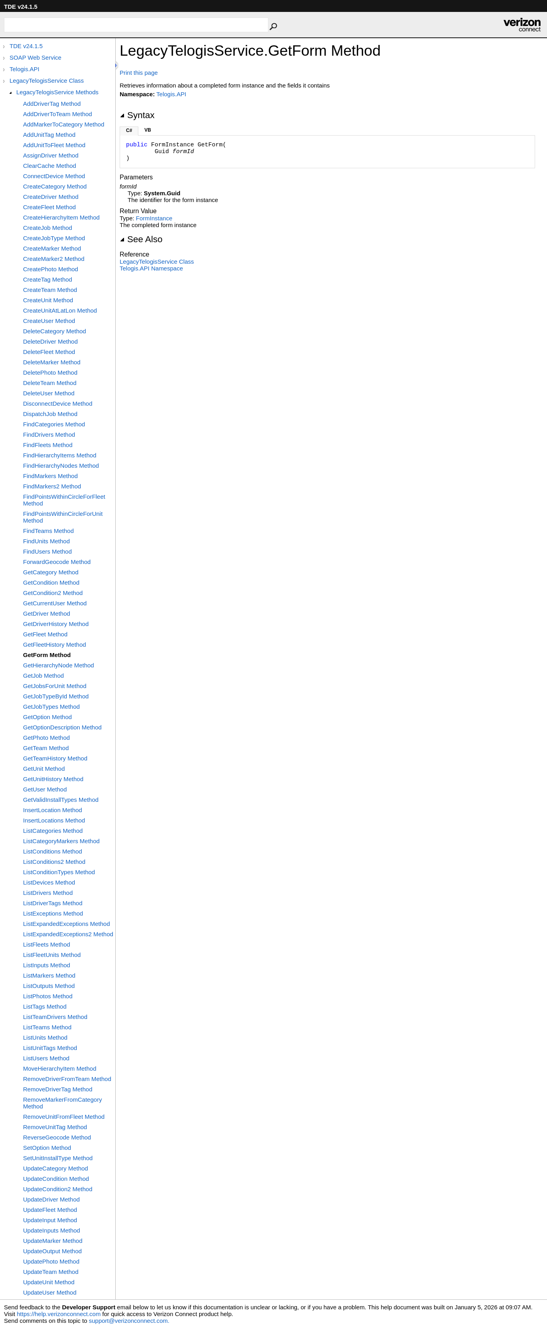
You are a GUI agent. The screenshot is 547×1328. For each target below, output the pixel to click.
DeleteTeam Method (49, 382)
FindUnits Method (46, 541)
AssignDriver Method (50, 155)
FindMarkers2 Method (52, 486)
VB (147, 130)
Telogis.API (24, 69)
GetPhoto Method (46, 737)
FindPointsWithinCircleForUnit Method (63, 517)
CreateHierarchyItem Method (61, 217)
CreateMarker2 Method (53, 258)
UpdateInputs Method (51, 1230)
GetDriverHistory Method (56, 623)
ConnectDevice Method (54, 176)
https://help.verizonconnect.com (59, 1314)
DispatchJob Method (50, 413)
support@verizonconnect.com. (129, 1320)
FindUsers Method (47, 551)
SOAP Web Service (35, 57)
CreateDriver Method (50, 196)
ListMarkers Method (49, 975)
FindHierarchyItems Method (59, 455)
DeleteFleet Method (49, 351)
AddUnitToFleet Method (54, 145)
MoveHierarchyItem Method (59, 1068)
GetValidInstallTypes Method (61, 799)
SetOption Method (47, 1147)
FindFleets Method (47, 444)
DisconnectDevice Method (57, 403)
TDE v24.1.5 (26, 46)
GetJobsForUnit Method (54, 685)
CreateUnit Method (48, 300)
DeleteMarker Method (51, 362)
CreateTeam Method (50, 289)
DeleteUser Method (48, 393)
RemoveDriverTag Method (57, 1089)
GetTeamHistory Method (55, 758)
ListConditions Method (52, 851)
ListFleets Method (46, 944)
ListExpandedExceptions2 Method (68, 934)
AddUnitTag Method (49, 134)
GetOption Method (47, 717)
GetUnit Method (44, 768)
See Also (141, 239)
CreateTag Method (47, 279)
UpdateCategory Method (55, 1168)
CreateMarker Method (52, 248)
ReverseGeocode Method (57, 1137)
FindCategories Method (54, 424)
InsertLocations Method (54, 820)
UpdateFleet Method (50, 1209)
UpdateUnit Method (48, 1282)
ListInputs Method (46, 965)
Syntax (137, 115)
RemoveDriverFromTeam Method (67, 1078)
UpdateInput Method (50, 1220)
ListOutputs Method (49, 985)
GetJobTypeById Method (56, 696)
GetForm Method (47, 654)
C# (129, 130)
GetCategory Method (50, 572)
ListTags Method (44, 1006)
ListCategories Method (53, 830)
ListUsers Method (46, 1058)
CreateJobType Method (54, 238)
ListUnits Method (45, 1037)
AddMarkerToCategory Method (63, 124)
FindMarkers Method (50, 475)
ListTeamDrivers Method (55, 1016)
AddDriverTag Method (52, 103)
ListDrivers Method (48, 892)
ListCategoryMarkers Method (61, 841)
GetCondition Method (51, 582)
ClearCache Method (49, 165)
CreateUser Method (49, 320)
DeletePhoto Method (50, 372)
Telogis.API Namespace (151, 268)
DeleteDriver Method (50, 341)
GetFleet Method (45, 634)
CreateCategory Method (55, 186)
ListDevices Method (49, 882)
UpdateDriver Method (51, 1199)
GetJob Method (43, 675)
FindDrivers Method (49, 434)
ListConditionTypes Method (59, 872)
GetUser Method (45, 789)
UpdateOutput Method (52, 1251)
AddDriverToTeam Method (57, 114)
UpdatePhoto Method (51, 1261)
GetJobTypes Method (51, 706)
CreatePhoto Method (50, 269)
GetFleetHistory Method (54, 644)
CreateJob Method (47, 227)
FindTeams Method (48, 530)
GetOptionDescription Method (62, 727)
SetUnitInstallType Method (58, 1158)
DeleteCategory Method (54, 331)
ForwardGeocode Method (57, 561)
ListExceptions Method (53, 913)
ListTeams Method (47, 1027)
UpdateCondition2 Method (57, 1189)
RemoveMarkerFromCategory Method (62, 1103)
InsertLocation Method (52, 810)
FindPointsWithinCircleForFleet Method (64, 500)
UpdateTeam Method (50, 1271)
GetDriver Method (46, 613)
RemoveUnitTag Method (55, 1127)
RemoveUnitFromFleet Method (64, 1116)
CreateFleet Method (49, 207)
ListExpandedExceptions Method (66, 923)
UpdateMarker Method (52, 1240)
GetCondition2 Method (53, 592)
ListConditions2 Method (54, 861)
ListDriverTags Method (52, 903)
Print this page (139, 72)
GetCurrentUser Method (55, 603)
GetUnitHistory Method (53, 779)
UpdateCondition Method (56, 1178)
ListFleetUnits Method (52, 954)
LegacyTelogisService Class (47, 80)
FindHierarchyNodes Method (61, 465)
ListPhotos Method (47, 996)
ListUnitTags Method (50, 1047)
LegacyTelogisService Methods (57, 92)
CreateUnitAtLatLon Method (60, 310)
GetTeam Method (46, 748)
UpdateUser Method (49, 1292)
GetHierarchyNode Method (58, 665)
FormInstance (154, 218)
